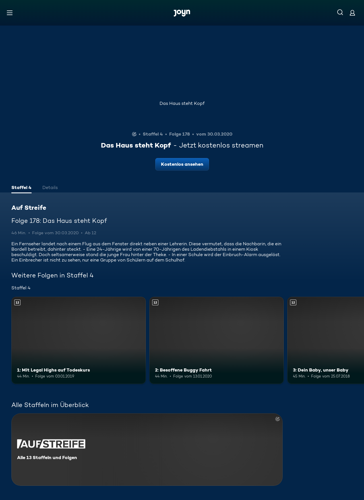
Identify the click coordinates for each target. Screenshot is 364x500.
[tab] (21, 188)
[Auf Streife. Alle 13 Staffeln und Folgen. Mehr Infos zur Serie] (147, 449)
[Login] (352, 13)
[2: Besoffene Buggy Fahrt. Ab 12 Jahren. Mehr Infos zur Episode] (216, 340)
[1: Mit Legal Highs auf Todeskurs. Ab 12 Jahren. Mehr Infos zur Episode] (78, 340)
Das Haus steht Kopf (182, 103)
